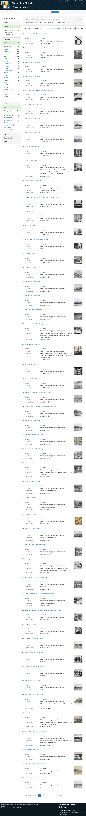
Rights (5, 141)
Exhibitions (7, 66)
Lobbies (6, 77)
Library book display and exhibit (34, 434)
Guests (6, 56)
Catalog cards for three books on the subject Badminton (41, 197)
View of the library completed (33, 104)
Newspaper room (30, 253)
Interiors (6, 49)
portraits (6, 122)
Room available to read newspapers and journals (39, 593)
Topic (5, 43)
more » (6, 99)
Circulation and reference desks (34, 181)
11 (57, 795)
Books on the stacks (31, 364)
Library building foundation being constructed (38, 392)
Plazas (6, 80)
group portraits (8, 117)
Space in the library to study (33, 481)
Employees (7, 51)
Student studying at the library (33, 160)
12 (61, 795)
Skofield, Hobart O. (9, 85)
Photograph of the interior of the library (36, 48)
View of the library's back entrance (35, 694)
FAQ (60, 1)
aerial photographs (9, 125)
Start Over (79, 19)
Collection (6, 26)
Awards (6, 61)
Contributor (7, 39)
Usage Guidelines (68, 1)
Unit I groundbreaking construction (35, 666)
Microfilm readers (30, 225)
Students (6, 54)
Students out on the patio (32, 749)
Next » (41, 28)
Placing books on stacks (32, 146)
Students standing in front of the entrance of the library (41, 406)
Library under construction (32, 62)
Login (83, 1)
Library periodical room (31, 463)
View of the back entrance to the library (36, 544)
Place (5, 103)
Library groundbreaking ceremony (35, 652)
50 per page (68, 28)
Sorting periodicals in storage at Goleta (36, 239)
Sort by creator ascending (55, 28)
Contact (77, 1)
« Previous (27, 795)
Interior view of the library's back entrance (37, 577)
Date (5, 134)
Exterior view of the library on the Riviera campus (39, 34)
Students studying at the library (34, 324)
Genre (5, 107)
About (55, 1)
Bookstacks (7, 63)
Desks (5, 94)
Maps (5, 82)
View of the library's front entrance (35, 713)
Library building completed (32, 528)
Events (6, 75)
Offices (6, 72)
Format (6, 22)
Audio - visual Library (31, 378)
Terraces (6, 96)
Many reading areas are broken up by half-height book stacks (43, 610)
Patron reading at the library (33, 344)
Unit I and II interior (30, 267)
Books (5, 58)
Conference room (30, 211)
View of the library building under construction (38, 90)
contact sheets (8, 120)
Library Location (8, 138)
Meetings (6, 87)
